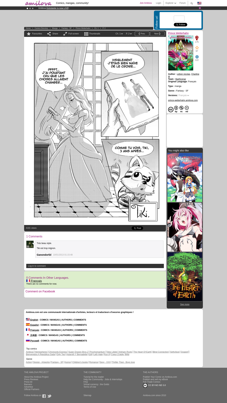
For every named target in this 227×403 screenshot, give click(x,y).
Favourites (37, 33)
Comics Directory (41, 28)
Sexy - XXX (105, 362)
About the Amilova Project (36, 377)
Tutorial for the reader (94, 377)
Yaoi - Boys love (127, 362)
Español (32, 325)
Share (55, 33)
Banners (28, 384)
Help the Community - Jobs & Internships (103, 379)
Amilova (30, 352)
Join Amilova (146, 3)
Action (29, 362)
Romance (93, 362)
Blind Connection (161, 352)
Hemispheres (41, 352)
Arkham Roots (125, 352)
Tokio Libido (111, 352)
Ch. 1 (96, 28)
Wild (127, 354)
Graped (184, 352)
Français (34, 280)
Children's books (80, 362)
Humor (68, 362)
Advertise (28, 387)
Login (158, 3)
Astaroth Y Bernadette (77, 354)
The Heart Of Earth (142, 352)
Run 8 (107, 354)
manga (55, 28)
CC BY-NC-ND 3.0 (154, 385)
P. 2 (104, 28)
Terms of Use (90, 387)
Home (28, 28)
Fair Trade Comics (151, 382)
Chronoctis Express (58, 352)
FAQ (86, 382)
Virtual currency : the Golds (96, 384)
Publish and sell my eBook (155, 379)
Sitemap (87, 395)
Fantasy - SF (67, 28)
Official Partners (31, 389)
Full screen (73, 33)
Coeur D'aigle (117, 354)
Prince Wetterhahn (83, 28)
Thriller (115, 362)
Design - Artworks (41, 362)
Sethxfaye (174, 352)
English (32, 320)
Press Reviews (31, 379)
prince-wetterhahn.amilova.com (183, 100)
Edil (90, 354)
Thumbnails (94, 33)
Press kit (28, 382)
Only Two (60, 354)
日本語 (31, 335)
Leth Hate (98, 354)
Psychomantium (97, 352)
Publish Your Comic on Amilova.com (160, 377)
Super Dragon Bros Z (78, 352)
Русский (32, 341)
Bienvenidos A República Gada (40, 354)
